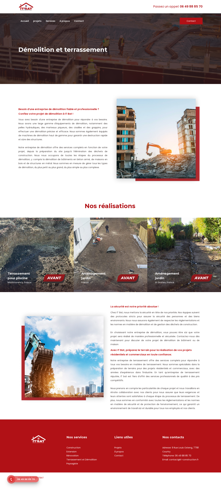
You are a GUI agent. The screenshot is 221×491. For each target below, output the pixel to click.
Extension (71, 451)
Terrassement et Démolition (81, 459)
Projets (118, 447)
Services (50, 21)
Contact (79, 21)
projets (37, 21)
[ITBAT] (26, 6)
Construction (73, 447)
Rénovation (72, 455)
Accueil (25, 21)
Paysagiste (72, 463)
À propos (119, 451)
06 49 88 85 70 (183, 455)
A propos (65, 21)
